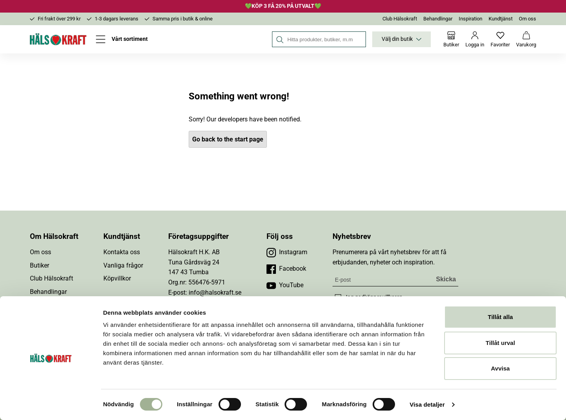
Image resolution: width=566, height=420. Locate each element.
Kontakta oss (121, 252)
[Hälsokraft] (58, 39)
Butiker (39, 265)
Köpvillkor (117, 278)
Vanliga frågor (123, 265)
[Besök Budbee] (419, 389)
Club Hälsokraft (399, 19)
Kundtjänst (501, 19)
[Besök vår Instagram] (286, 252)
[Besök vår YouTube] (284, 285)
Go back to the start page (227, 139)
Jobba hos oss (50, 318)
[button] (329, 389)
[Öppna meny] (122, 39)
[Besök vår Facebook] (286, 269)
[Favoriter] (500, 39)
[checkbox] (338, 297)
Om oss (527, 19)
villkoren (392, 297)
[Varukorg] (526, 39)
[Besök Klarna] (370, 389)
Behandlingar (437, 19)
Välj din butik (401, 39)
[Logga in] (474, 39)
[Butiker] (451, 39)
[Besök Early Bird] (465, 388)
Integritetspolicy (52, 331)
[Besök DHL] (511, 389)
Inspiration (470, 19)
